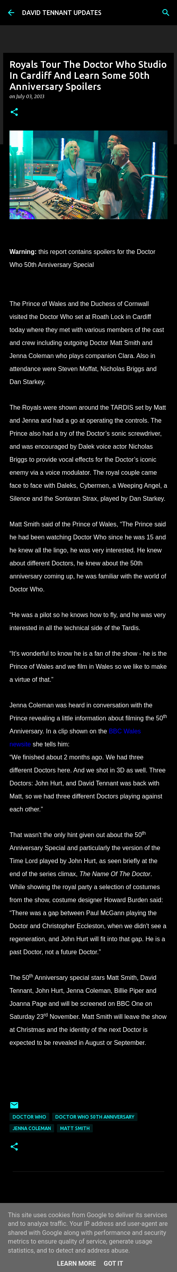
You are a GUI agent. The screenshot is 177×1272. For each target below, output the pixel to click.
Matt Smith (75, 1128)
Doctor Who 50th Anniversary (94, 1116)
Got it (113, 1263)
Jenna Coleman (32, 1128)
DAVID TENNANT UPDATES (62, 12)
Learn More (76, 1263)
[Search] (166, 12)
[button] (14, 112)
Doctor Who (29, 1116)
